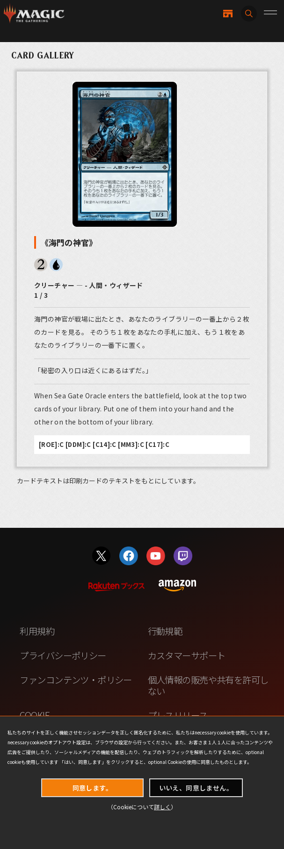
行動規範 (165, 631)
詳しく (162, 807)
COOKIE (35, 715)
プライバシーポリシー (63, 655)
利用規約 (37, 631)
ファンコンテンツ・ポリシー (75, 679)
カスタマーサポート (187, 655)
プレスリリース (178, 715)
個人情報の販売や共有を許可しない (208, 685)
